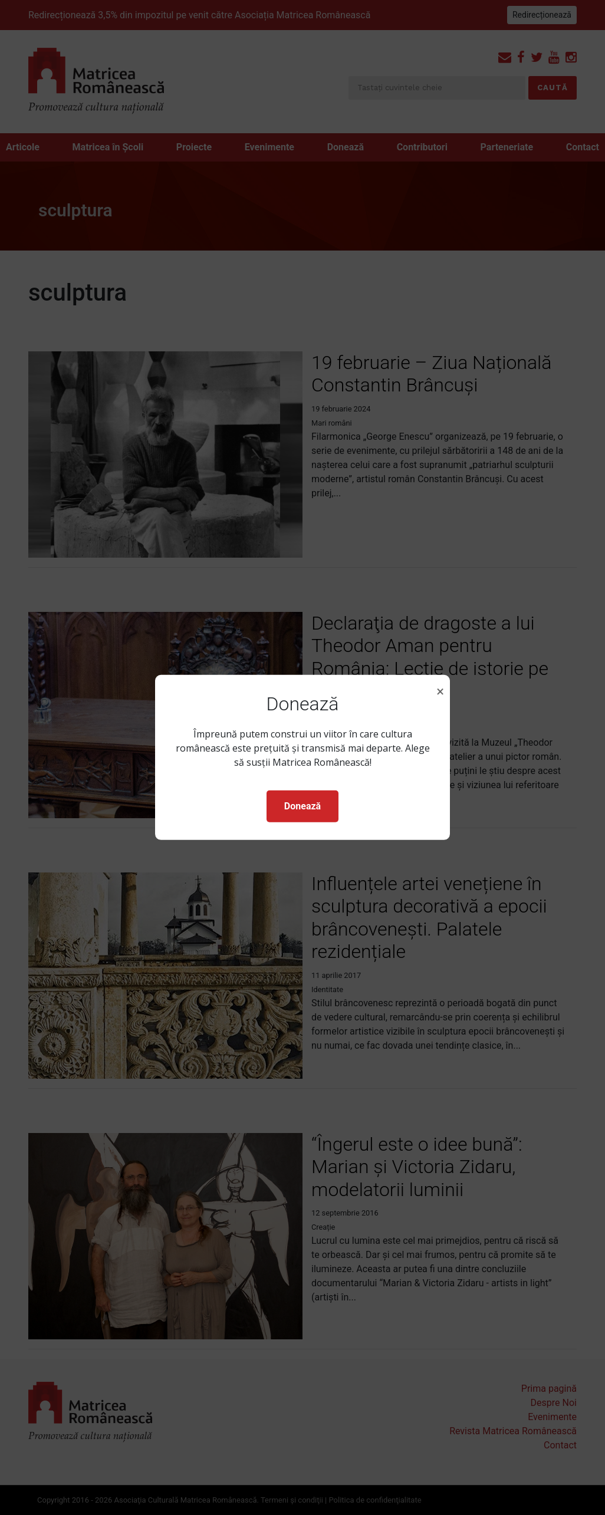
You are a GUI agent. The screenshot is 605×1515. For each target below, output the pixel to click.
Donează (302, 806)
